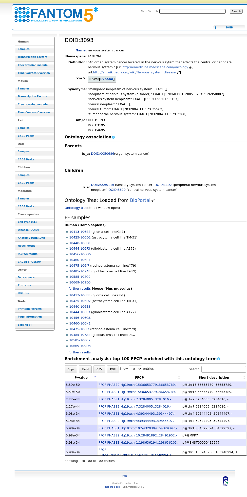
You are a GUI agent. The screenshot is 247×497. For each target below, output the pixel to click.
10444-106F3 (79, 248)
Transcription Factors (32, 57)
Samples (24, 49)
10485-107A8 (80, 271)
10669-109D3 (80, 282)
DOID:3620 (117, 190)
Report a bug (112, 486)
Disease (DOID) (28, 230)
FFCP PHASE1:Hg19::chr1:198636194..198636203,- (138, 442)
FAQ (124, 476)
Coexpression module (33, 65)
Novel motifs (26, 245)
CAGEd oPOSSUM (29, 261)
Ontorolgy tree (76, 208)
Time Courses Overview (34, 73)
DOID (229, 27)
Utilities (23, 293)
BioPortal (140, 200)
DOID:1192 (163, 185)
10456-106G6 (80, 254)
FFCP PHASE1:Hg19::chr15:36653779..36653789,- (137, 392)
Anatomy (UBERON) (31, 238)
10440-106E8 (79, 243)
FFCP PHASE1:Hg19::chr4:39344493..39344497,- (136, 413)
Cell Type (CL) (27, 222)
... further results (78, 288)
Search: (217, 369)
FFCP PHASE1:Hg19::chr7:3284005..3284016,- (134, 399)
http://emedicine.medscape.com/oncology (155, 67)
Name (81, 50)
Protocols (24, 285)
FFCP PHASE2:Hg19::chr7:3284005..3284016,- (134, 406)
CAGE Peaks (26, 136)
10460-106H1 (80, 260)
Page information (30, 316)
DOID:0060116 (102, 185)
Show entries (136, 368)
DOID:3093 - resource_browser (53, 11)
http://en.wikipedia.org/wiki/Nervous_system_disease (134, 72)
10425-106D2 (80, 237)
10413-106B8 (80, 232)
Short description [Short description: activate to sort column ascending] (214, 377)
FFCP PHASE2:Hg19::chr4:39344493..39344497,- (136, 421)
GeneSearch (149, 11)
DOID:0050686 (102, 153)
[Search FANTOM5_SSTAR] (192, 11)
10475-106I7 (79, 265)
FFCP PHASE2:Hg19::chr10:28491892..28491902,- (137, 435)
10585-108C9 (80, 277)
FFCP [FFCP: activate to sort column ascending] (139, 377)
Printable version (30, 308)
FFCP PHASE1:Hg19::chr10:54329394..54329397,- (137, 428)
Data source (26, 277)
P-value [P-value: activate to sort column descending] (81, 377)
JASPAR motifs (28, 254)
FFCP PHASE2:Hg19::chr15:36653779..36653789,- (137, 385)
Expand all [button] (25, 325)
